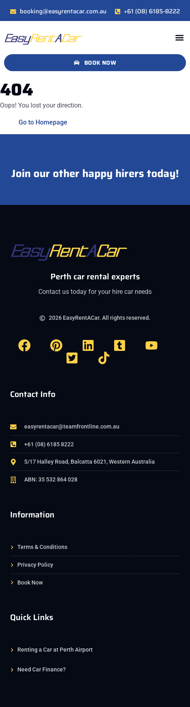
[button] (179, 37)
